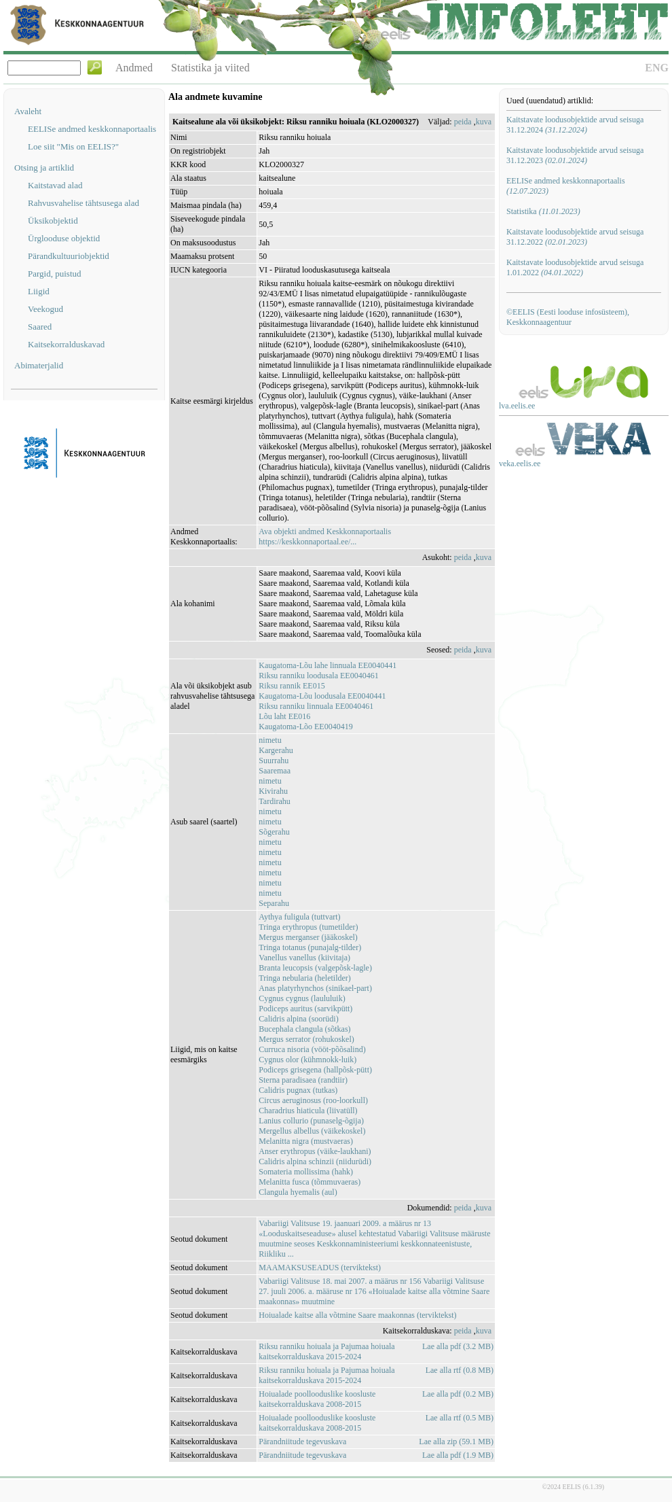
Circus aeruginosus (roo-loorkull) (313, 1100)
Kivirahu (273, 791)
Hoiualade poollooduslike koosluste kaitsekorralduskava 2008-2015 (317, 1399)
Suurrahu (273, 760)
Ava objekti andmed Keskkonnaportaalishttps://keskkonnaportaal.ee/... (325, 536)
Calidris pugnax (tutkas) (298, 1090)
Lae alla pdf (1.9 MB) (457, 1455)
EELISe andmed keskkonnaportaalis (92, 129)
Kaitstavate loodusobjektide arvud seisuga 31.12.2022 (574, 237)
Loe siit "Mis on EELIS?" (73, 146)
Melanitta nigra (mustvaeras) (306, 1141)
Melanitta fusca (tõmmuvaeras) (309, 1182)
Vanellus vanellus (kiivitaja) (304, 957)
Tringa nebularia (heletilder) (305, 978)
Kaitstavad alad (55, 185)
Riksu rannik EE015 (291, 686)
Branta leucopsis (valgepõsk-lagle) (315, 968)
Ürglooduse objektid (64, 238)
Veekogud (45, 309)
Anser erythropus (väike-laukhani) (315, 1151)
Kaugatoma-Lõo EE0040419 (305, 726)
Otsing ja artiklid (44, 167)
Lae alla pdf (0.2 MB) (457, 1394)
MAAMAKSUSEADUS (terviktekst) (320, 1267)
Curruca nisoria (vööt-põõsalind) (312, 1049)
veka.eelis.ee (519, 463)
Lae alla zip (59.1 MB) (456, 1441)
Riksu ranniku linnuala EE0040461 (316, 706)
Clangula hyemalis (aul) (298, 1192)
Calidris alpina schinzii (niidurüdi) (315, 1161)
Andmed (134, 67)
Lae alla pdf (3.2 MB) (457, 1346)
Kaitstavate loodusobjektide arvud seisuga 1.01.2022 (574, 267)
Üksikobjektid (53, 220)
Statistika (543, 211)
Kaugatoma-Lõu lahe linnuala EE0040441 (327, 665)
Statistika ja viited (210, 67)
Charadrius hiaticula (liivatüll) (308, 1110)
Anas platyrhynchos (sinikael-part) (315, 988)
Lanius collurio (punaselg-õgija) (311, 1120)
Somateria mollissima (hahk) (306, 1171)
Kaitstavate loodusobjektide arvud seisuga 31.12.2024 (574, 125)
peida (463, 121)
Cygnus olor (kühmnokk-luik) (307, 1059)
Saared (40, 326)
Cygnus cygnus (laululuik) (302, 998)
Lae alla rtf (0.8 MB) (459, 1370)
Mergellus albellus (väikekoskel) (312, 1131)
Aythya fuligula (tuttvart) (299, 917)
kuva (483, 121)
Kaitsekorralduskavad (66, 344)
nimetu (270, 740)
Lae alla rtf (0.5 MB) (459, 1417)
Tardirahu (274, 801)
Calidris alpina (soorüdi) (298, 1019)
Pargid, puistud (54, 273)
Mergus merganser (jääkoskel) (308, 937)
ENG (657, 67)
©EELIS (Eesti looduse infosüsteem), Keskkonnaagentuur (567, 317)
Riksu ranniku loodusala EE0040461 (318, 675)
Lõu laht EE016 (284, 716)
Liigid (39, 291)
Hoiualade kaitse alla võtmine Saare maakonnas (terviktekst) (357, 1315)
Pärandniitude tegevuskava (302, 1441)
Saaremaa (275, 770)
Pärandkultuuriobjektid (68, 256)
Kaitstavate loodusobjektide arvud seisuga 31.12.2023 (574, 155)
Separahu (274, 903)
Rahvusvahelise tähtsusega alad (83, 203)
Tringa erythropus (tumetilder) (308, 927)
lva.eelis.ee (517, 406)
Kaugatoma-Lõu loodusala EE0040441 (322, 696)
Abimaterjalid (38, 365)
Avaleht (27, 111)
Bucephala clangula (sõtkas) (304, 1029)
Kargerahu (276, 750)
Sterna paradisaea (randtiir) (303, 1080)
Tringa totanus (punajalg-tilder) (310, 947)
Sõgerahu (274, 832)
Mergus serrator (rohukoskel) (306, 1039)
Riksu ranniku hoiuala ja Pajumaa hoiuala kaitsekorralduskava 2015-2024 (326, 1351)
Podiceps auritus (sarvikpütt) (305, 1008)
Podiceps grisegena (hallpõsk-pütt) (315, 1070)
